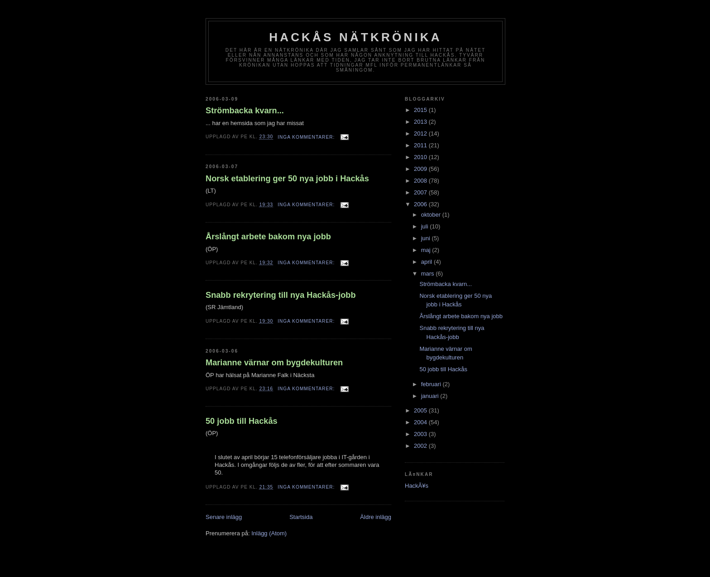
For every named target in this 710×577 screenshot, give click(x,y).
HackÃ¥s (416, 485)
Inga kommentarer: (307, 137)
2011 (421, 145)
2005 (421, 410)
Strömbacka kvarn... (245, 110)
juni (426, 238)
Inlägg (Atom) (269, 533)
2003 (421, 434)
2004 (421, 422)
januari (431, 396)
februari (432, 384)
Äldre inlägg (375, 517)
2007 (421, 192)
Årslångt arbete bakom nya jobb (268, 236)
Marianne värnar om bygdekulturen (274, 362)
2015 (421, 110)
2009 (421, 168)
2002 (421, 445)
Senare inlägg (224, 517)
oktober (431, 214)
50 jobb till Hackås (242, 421)
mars (428, 273)
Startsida (300, 517)
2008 (421, 180)
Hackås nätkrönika (355, 37)
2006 (421, 204)
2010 (421, 157)
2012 (421, 133)
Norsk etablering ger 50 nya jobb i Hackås (287, 178)
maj (426, 250)
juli (425, 226)
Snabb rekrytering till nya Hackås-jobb (281, 295)
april (427, 261)
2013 (421, 121)
